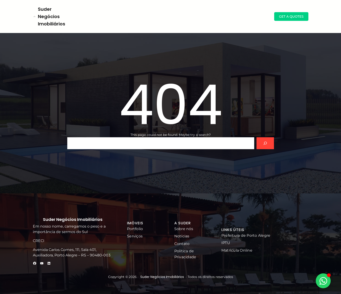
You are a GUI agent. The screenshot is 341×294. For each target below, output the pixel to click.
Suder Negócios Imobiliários (51, 16)
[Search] (265, 143)
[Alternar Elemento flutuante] (323, 280)
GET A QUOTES (291, 16)
